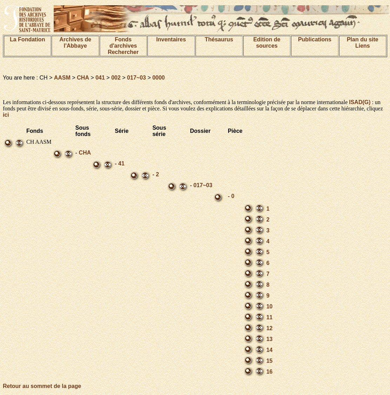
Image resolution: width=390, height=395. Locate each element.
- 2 (155, 174)
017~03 (136, 78)
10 (269, 306)
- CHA (83, 153)
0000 (158, 78)
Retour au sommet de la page (42, 386)
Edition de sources (266, 42)
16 (269, 372)
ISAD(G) (359, 102)
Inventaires (171, 39)
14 (269, 350)
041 (100, 78)
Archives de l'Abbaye (75, 42)
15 (269, 361)
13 (269, 339)
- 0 (231, 196)
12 (269, 328)
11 (269, 317)
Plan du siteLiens (362, 42)
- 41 (120, 163)
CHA (83, 78)
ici (6, 115)
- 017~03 (201, 185)
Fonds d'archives (123, 42)
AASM (62, 78)
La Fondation (27, 39)
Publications (314, 39)
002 (116, 78)
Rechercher (123, 52)
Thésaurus (219, 39)
